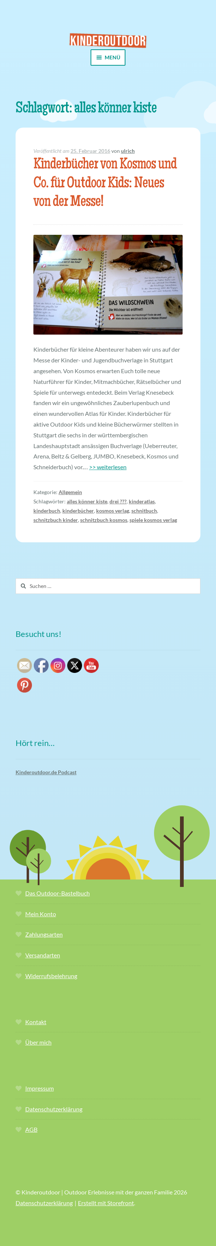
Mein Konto (40, 913)
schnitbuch (144, 510)
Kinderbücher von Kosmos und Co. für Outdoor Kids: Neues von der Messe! (105, 184)
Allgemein (70, 492)
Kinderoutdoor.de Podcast (46, 772)
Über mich (38, 1042)
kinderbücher (78, 510)
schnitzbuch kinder (55, 520)
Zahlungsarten (44, 934)
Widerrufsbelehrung (51, 975)
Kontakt (35, 1021)
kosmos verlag (112, 510)
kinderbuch (46, 510)
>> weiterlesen (108, 466)
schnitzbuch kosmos (103, 520)
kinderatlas (142, 501)
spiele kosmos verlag (153, 520)
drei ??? (118, 501)
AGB (31, 1129)
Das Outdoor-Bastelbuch (57, 893)
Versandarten (42, 955)
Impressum (39, 1088)
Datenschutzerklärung (53, 1108)
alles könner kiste (87, 501)
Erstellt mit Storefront (106, 1202)
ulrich (128, 151)
